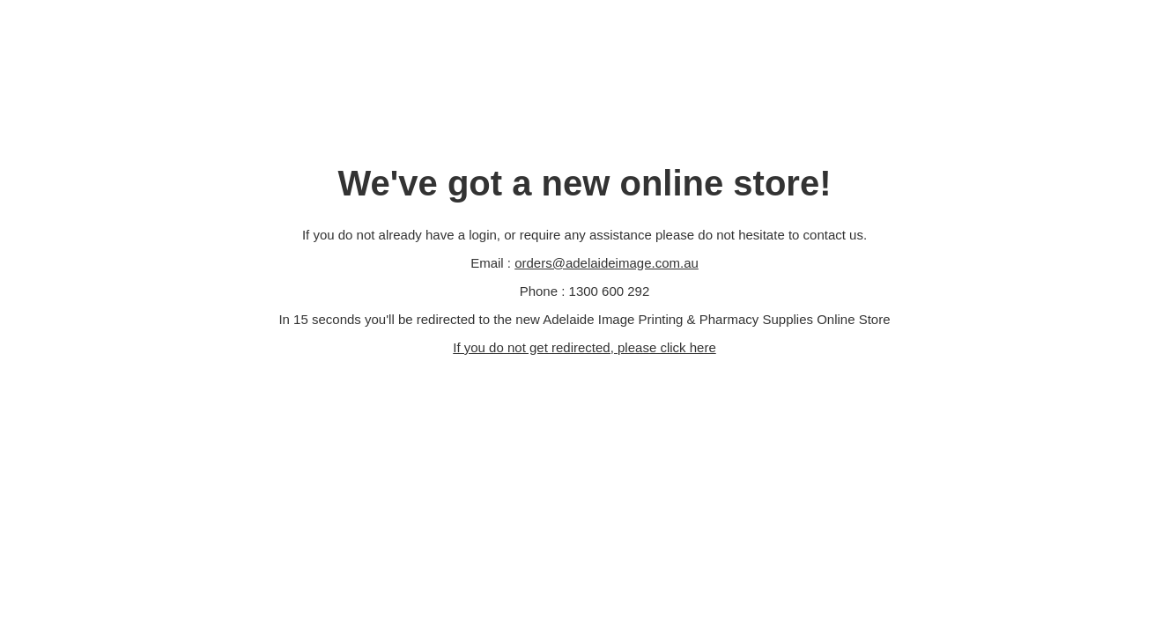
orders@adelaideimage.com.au (606, 262)
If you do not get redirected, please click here (584, 347)
